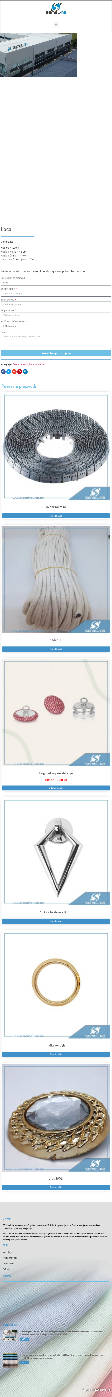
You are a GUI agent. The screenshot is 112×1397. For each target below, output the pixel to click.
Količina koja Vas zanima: (14, 321)
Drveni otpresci (20, 364)
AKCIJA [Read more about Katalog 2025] (25, 1339)
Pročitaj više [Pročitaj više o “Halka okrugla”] (56, 1054)
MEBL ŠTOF (7, 1252)
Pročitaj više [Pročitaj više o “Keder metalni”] (56, 516)
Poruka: (5, 332)
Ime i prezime (8, 288)
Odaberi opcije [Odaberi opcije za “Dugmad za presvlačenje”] (56, 788)
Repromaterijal (36, 364)
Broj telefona (7, 310)
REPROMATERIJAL (10, 1258)
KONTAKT (6, 1269)
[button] (56, 24)
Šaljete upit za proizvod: (13, 278)
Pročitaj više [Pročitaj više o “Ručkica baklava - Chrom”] (56, 921)
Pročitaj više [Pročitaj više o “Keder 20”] (56, 649)
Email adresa (8, 299)
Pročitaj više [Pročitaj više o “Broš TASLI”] (56, 1187)
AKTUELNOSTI (8, 1263)
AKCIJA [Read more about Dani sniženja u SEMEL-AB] (25, 1362)
